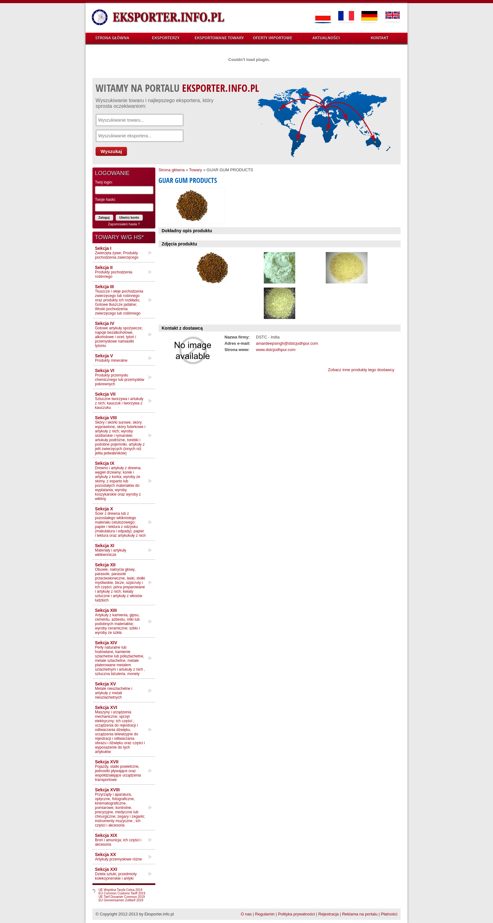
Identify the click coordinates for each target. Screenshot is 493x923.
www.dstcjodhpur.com (276, 349)
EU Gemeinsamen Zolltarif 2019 (120, 900)
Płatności (389, 914)
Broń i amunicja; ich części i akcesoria (118, 840)
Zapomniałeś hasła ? (124, 224)
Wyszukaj (111, 151)
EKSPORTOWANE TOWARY (219, 38)
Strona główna (171, 170)
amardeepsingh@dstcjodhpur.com (287, 343)
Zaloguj (104, 217)
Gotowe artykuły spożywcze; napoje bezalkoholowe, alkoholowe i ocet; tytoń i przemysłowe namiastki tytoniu (118, 334)
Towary (195, 170)
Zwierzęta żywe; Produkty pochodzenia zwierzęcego (116, 253)
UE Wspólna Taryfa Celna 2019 (120, 890)
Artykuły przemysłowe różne (118, 856)
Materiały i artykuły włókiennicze (110, 550)
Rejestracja (328, 914)
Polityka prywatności (296, 914)
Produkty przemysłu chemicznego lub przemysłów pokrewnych (119, 377)
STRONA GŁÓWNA (112, 38)
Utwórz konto (129, 217)
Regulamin (264, 914)
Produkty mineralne (111, 358)
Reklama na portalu (360, 914)
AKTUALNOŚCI (326, 38)
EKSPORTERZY (166, 38)
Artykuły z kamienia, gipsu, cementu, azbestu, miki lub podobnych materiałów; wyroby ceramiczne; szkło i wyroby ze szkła (117, 621)
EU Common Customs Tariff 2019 (121, 893)
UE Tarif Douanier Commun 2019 (121, 896)
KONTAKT (380, 38)
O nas (246, 914)
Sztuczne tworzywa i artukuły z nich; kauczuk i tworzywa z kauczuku (119, 401)
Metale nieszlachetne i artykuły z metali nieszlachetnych (113, 690)
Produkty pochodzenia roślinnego (113, 272)
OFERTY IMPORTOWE (272, 38)
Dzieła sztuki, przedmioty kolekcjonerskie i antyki (116, 874)
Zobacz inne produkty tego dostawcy (361, 369)
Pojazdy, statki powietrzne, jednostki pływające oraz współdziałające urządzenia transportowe (118, 770)
